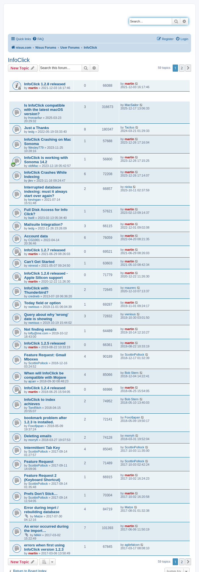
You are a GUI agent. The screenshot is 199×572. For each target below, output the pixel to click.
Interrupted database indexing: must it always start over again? (45, 191)
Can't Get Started (39, 262)
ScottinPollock (38, 363)
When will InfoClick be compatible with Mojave (45, 375)
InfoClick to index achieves (39, 401)
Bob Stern (132, 372)
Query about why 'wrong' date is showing (46, 316)
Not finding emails (40, 329)
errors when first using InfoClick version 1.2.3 (44, 547)
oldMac (33, 165)
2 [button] (182, 68)
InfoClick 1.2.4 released (44, 388)
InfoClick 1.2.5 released (44, 343)
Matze (38, 516)
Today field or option (42, 303)
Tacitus (129, 127)
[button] (188, 68)
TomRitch (34, 407)
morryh (33, 440)
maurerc (130, 287)
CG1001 (34, 240)
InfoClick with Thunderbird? (36, 290)
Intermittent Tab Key (42, 447)
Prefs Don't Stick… (41, 494)
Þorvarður (35, 117)
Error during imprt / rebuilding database (42, 509)
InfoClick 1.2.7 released (44, 250)
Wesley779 (36, 147)
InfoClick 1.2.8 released (44, 84)
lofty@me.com (38, 333)
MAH (37, 535)
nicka (128, 186)
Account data (36, 236)
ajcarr (32, 381)
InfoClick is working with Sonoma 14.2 (46, 160)
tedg (31, 131)
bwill (31, 217)
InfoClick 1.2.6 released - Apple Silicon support (46, 275)
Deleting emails (38, 436)
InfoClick (19, 60)
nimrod (33, 265)
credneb (34, 296)
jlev (30, 180)
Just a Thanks (36, 128)
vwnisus (33, 306)
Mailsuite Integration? (43, 224)
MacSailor (132, 105)
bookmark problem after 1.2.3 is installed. (45, 420)
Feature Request (38, 461)
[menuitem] (38, 39)
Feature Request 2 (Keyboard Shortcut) (42, 477)
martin (33, 88)
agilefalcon (132, 544)
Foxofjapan (36, 426)
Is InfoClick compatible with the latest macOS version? (44, 109)
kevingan (34, 199)
